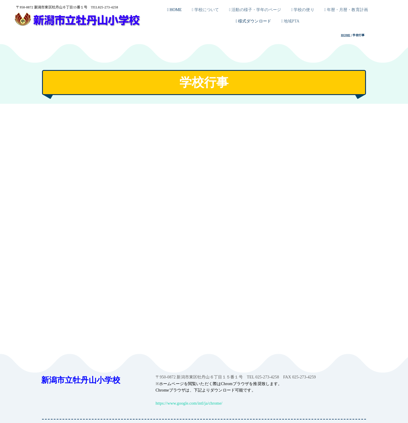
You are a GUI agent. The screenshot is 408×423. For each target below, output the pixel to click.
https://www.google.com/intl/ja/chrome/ (189, 403)
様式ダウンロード (253, 21)
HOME (174, 10)
